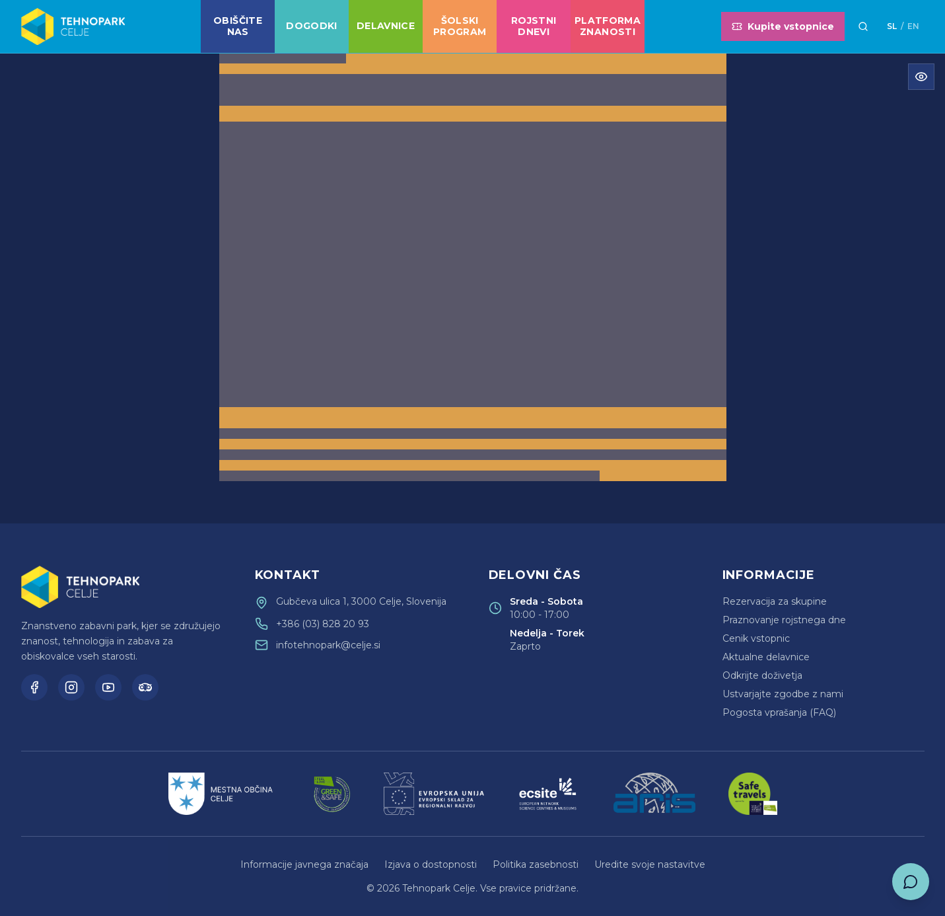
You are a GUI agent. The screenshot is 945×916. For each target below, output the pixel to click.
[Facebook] (34, 687)
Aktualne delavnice (766, 657)
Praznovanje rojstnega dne (784, 620)
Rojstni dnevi (533, 26)
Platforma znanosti (608, 26)
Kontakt (287, 575)
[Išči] (863, 26)
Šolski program (459, 26)
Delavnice (386, 26)
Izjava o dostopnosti (430, 864)
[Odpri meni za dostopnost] (921, 76)
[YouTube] (108, 687)
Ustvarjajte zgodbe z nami (782, 694)
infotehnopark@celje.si (328, 645)
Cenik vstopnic (756, 638)
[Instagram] (71, 687)
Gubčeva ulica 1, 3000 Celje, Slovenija (361, 601)
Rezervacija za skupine (774, 601)
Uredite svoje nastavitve (649, 864)
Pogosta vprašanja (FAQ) (779, 712)
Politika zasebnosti (535, 864)
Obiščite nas (237, 26)
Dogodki (311, 26)
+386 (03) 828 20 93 (322, 624)
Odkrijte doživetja (762, 675)
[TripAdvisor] (145, 687)
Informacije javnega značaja (304, 864)
